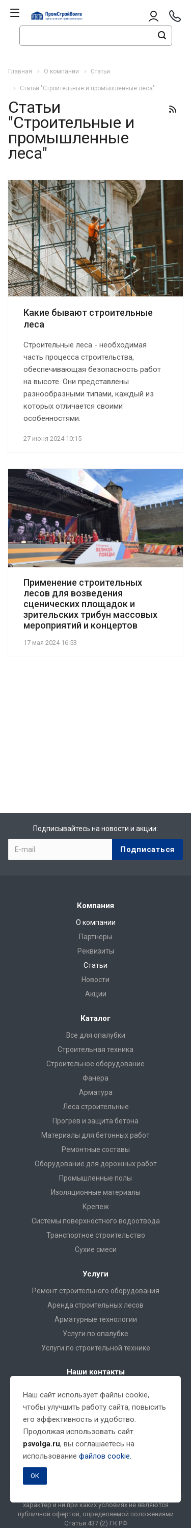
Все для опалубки (95, 1035)
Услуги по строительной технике (95, 1348)
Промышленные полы (95, 1178)
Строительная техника (95, 1049)
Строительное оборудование (95, 1064)
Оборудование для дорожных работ (96, 1164)
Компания (95, 905)
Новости (95, 979)
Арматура (96, 1092)
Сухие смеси (96, 1249)
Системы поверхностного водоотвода (96, 1221)
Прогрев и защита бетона (95, 1121)
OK (35, 1476)
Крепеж (96, 1207)
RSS (172, 109)
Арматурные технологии (95, 1319)
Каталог (95, 1018)
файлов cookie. (105, 1456)
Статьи (95, 965)
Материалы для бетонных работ (95, 1135)
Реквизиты (95, 951)
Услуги (95, 1274)
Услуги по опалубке (95, 1334)
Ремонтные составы (96, 1149)
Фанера (95, 1078)
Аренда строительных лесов (95, 1305)
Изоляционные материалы (96, 1192)
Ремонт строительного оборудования (95, 1291)
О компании (96, 922)
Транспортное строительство (95, 1235)
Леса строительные (96, 1107)
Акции (95, 994)
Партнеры (95, 937)
